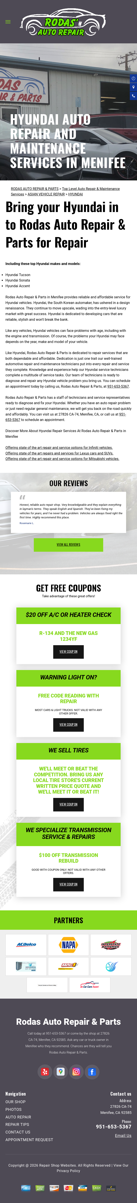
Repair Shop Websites (57, 1165)
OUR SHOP (15, 1101)
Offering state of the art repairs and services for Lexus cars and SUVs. (59, 453)
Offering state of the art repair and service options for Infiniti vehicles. (59, 448)
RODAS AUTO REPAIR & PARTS (34, 189)
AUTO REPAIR (18, 1117)
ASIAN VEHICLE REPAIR (46, 194)
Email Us (123, 1136)
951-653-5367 (118, 386)
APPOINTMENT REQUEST (29, 1139)
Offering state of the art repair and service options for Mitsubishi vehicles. (62, 459)
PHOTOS (13, 1109)
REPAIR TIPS (17, 1124)
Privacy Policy (68, 1171)
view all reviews (68, 544)
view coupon (68, 651)
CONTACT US (17, 1132)
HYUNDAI (75, 194)
